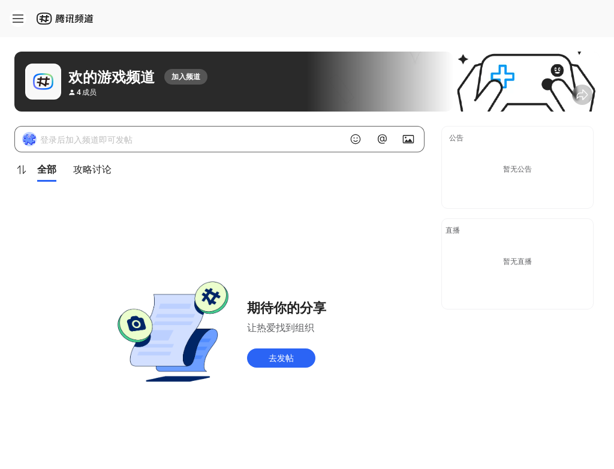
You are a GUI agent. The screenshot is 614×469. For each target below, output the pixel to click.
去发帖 (281, 357)
